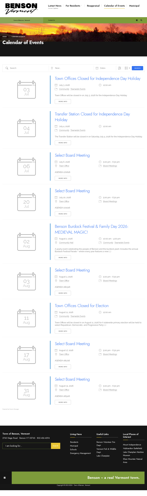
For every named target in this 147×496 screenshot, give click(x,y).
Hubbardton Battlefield (132, 454)
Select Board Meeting (73, 161)
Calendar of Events (114, 5)
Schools (73, 455)
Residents (74, 447)
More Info (63, 107)
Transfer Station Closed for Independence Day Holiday (94, 122)
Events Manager (14, 415)
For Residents (73, 5)
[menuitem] (73, 5)
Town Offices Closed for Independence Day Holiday (92, 81)
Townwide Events (77, 95)
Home (4, 37)
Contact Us (51, 20)
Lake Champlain (103, 461)
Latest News (54, 6)
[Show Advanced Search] (119, 68)
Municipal (134, 5)
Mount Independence (132, 450)
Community (64, 95)
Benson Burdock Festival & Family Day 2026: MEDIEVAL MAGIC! (93, 235)
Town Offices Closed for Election (83, 311)
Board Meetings (110, 172)
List (126, 68)
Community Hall (66, 248)
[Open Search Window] (141, 20)
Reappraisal (93, 5)
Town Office (64, 172)
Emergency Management (80, 458)
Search (137, 68)
